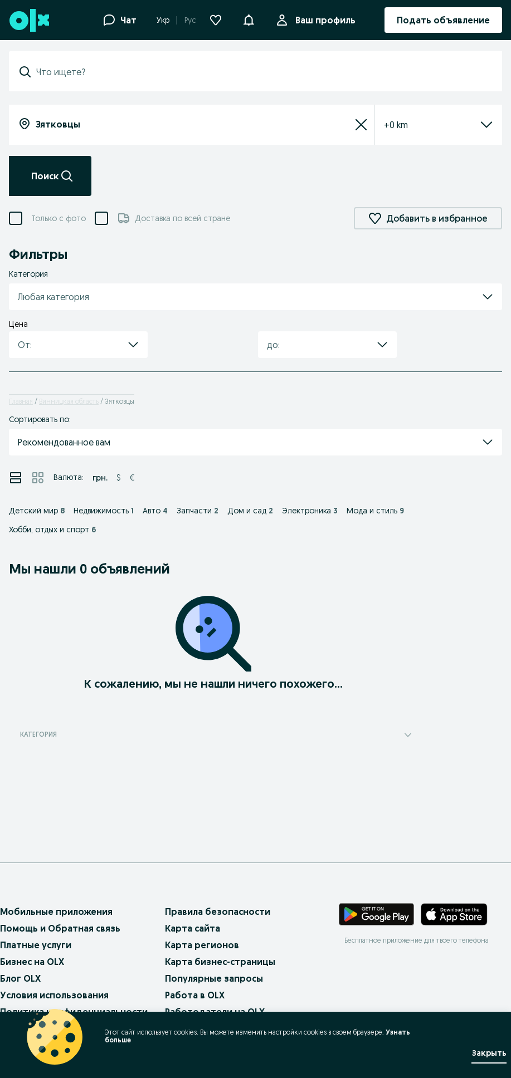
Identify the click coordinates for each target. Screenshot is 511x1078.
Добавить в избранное (428, 218)
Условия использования (54, 995)
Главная (21, 401)
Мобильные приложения (56, 911)
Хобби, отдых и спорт (52, 530)
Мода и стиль (375, 511)
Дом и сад (250, 511)
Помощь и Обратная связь (60, 928)
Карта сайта (192, 928)
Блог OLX (20, 978)
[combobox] (262, 72)
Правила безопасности (217, 911)
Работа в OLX (195, 995)
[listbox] (425, 124)
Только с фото (58, 218)
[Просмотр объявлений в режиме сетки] (38, 477)
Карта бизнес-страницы (220, 961)
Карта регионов (202, 944)
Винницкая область (69, 401)
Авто (155, 511)
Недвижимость (104, 511)
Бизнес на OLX (32, 961)
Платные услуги (35, 944)
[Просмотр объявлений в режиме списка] (15, 477)
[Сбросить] (361, 124)
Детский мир (37, 511)
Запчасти (197, 511)
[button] (248, 18)
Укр (163, 20)
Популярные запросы (214, 978)
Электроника (310, 511)
